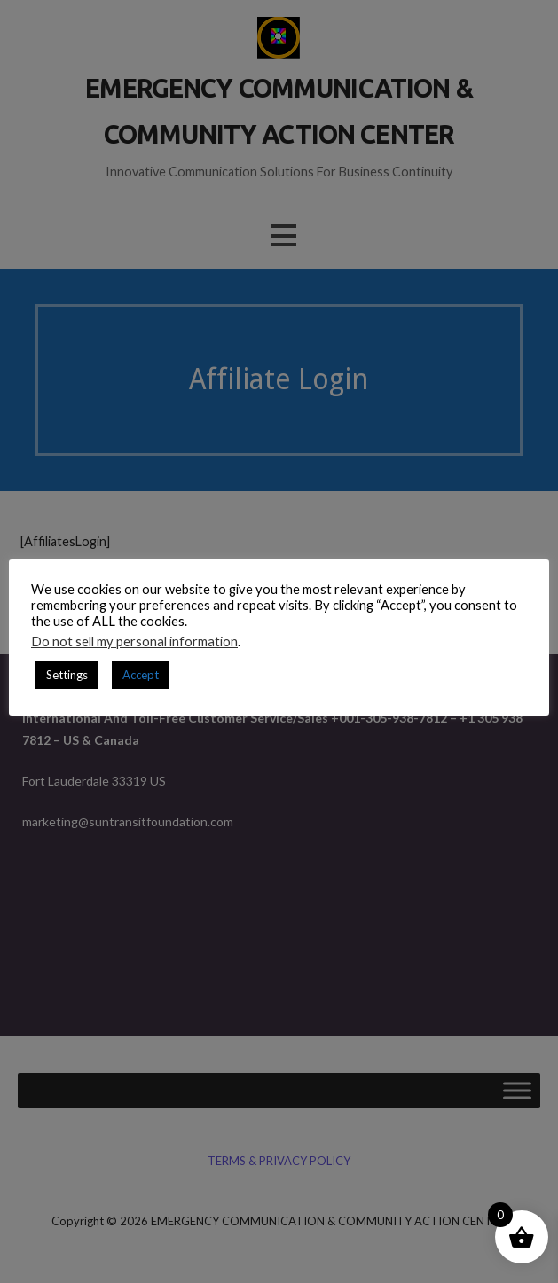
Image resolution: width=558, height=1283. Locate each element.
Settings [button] (67, 675)
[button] (282, 235)
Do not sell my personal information (134, 641)
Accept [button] (140, 675)
